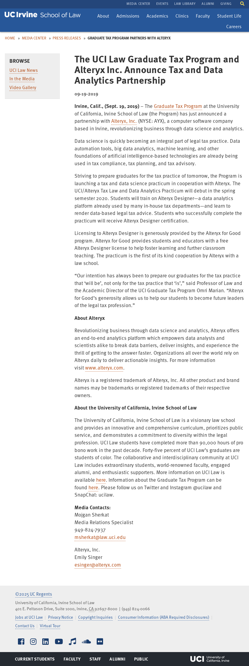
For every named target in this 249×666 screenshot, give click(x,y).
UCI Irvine (209, 659)
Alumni (117, 660)
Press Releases (67, 38)
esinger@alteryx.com (97, 564)
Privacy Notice (60, 617)
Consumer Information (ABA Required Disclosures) (163, 617)
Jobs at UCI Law (29, 617)
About (104, 16)
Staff (97, 660)
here (101, 480)
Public (141, 660)
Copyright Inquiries (95, 617)
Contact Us (25, 625)
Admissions (127, 16)
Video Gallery (22, 87)
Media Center (34, 38)
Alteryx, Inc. (124, 121)
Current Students (35, 660)
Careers (235, 27)
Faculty (204, 16)
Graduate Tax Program (178, 106)
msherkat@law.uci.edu (100, 537)
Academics (157, 16)
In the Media (22, 78)
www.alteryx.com (104, 367)
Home (10, 38)
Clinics (183, 16)
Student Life (229, 16)
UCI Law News (23, 70)
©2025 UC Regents (33, 594)
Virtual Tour (50, 625)
